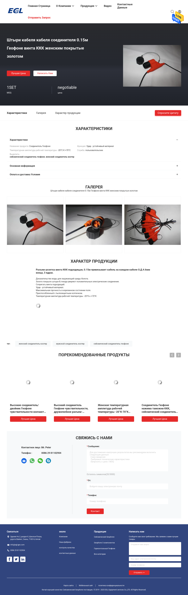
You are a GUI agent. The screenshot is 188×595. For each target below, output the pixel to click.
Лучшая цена (18, 73)
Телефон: (92, 495)
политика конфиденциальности (111, 586)
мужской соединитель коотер (70, 344)
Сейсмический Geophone (104, 537)
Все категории (100, 554)
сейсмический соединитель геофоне (111, 344)
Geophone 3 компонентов (104, 543)
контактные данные (67, 553)
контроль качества (67, 548)
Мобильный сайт (86, 586)
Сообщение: (94, 446)
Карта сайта (69, 586)
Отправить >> (139, 573)
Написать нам (45, 73)
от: (89, 480)
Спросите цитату (168, 112)
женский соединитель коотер (33, 344)
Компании (63, 537)
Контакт (95, 511)
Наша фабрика (65, 542)
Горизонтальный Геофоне (104, 549)
